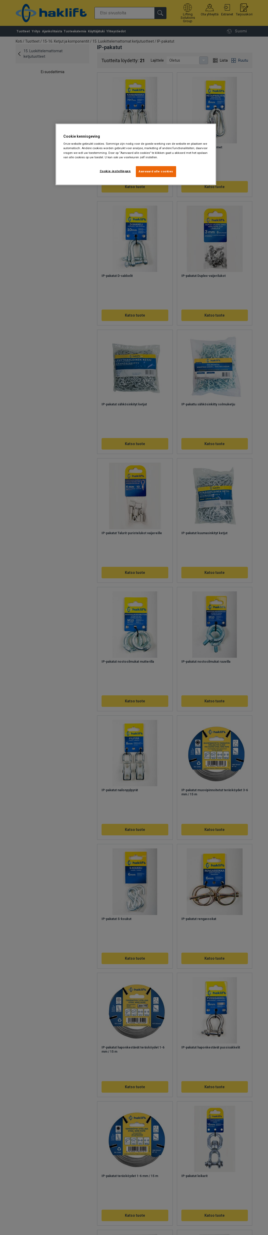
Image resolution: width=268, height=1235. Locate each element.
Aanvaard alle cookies (156, 171)
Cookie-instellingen (115, 171)
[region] (135, 154)
